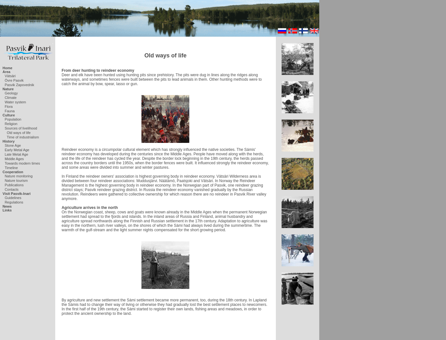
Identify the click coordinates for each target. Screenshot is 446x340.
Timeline (11, 168)
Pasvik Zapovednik (19, 85)
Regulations (14, 202)
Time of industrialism (23, 137)
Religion (11, 124)
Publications (14, 185)
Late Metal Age (16, 154)
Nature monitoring (19, 176)
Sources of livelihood (21, 128)
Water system (15, 102)
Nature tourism (16, 180)
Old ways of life (19, 133)
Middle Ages (14, 159)
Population (13, 119)
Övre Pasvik (14, 80)
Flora (9, 106)
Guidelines (13, 198)
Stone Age (13, 145)
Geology (11, 93)
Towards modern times (22, 163)
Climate (11, 98)
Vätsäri (10, 76)
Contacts (12, 189)
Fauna (10, 111)
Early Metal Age (17, 150)
